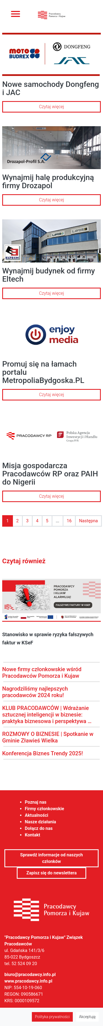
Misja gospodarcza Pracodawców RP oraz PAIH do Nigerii (50, 474)
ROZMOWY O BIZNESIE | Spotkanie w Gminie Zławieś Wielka (47, 737)
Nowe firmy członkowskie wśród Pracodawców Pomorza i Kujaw (42, 672)
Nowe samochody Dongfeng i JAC (50, 88)
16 (69, 520)
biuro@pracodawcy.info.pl (30, 974)
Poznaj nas (35, 802)
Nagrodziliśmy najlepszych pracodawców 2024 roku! (35, 691)
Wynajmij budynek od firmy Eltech (48, 275)
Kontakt (32, 835)
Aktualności (36, 815)
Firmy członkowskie (44, 808)
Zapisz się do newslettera (51, 872)
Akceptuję (87, 1017)
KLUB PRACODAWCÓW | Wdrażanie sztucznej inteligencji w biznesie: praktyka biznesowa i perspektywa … (46, 714)
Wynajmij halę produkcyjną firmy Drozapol (48, 181)
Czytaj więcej (51, 106)
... (57, 520)
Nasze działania (40, 821)
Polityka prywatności (52, 1017)
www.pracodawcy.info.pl (28, 981)
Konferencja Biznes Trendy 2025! (42, 753)
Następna (88, 520)
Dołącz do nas (38, 828)
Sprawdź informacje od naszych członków (51, 858)
